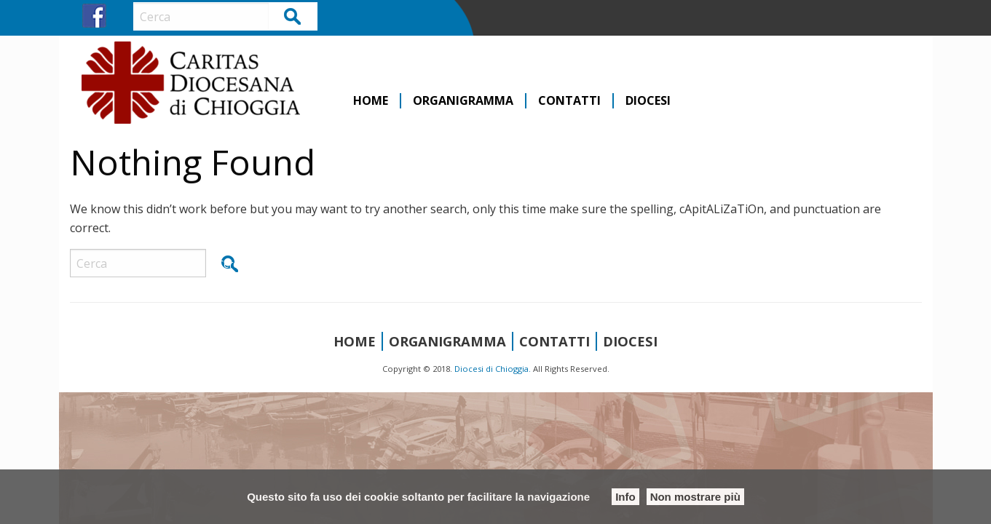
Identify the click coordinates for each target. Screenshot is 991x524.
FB (94, 16)
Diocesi (648, 100)
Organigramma (463, 100)
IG (121, 16)
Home (370, 100)
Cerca (293, 16)
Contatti (569, 100)
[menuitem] (371, 100)
